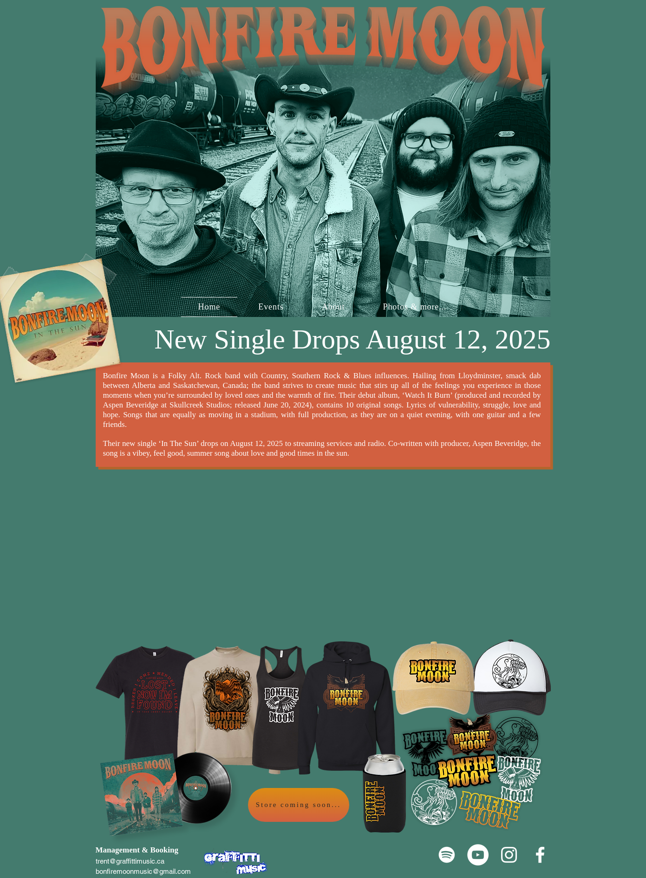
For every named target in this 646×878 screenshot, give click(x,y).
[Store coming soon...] (298, 805)
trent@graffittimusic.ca (130, 861)
